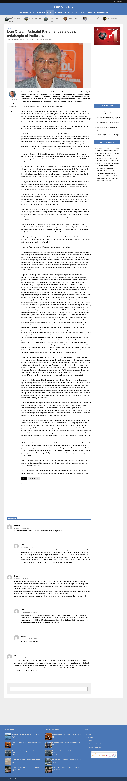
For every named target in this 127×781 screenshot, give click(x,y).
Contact (90, 740)
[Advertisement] (56, 498)
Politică (50, 12)
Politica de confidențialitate (95, 744)
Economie (58, 12)
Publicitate (91, 737)
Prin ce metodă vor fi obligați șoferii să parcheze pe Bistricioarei (107, 129)
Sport (83, 12)
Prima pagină (23, 12)
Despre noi (91, 734)
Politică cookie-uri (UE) (94, 747)
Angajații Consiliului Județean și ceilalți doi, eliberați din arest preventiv (74, 18)
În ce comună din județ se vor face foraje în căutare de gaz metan (35, 18)
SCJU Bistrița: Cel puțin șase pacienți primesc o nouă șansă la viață (94, 18)
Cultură (67, 12)
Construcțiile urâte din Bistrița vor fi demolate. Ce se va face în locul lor (113, 18)
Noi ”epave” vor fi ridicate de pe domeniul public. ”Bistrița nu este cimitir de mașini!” (15, 19)
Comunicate (91, 12)
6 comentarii (12, 106)
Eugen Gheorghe (26, 39)
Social (32, 12)
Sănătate (75, 12)
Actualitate (41, 12)
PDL (38, 478)
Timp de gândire (102, 12)
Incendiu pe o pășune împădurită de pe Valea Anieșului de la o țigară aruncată (54, 19)
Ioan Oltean (32, 478)
